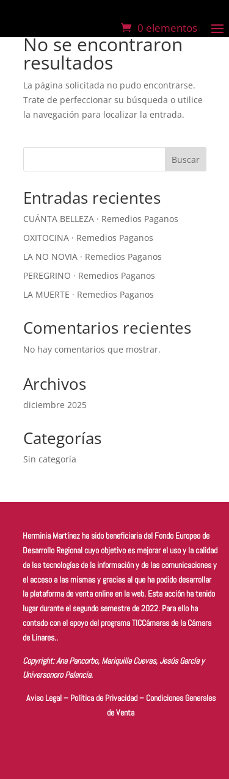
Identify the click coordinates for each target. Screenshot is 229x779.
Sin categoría (49, 459)
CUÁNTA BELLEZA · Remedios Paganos (100, 218)
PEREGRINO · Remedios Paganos (89, 275)
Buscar (186, 159)
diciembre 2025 (55, 405)
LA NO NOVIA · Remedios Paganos (92, 256)
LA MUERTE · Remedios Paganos (88, 294)
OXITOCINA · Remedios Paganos (88, 237)
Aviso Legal (44, 697)
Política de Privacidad (103, 697)
